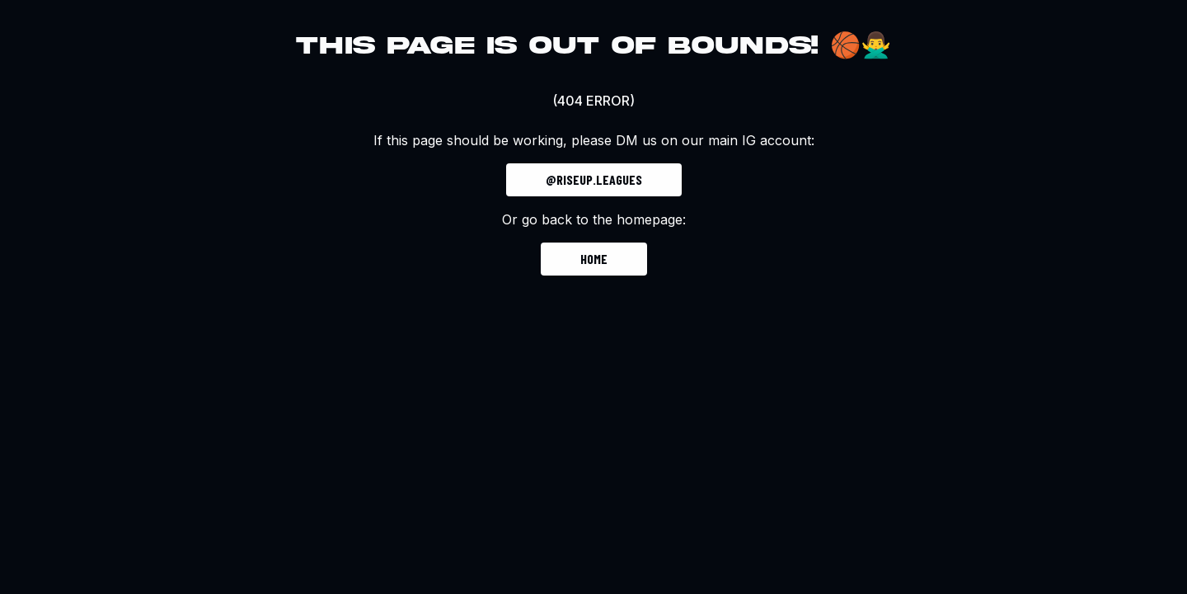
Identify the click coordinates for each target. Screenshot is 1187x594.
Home (594, 258)
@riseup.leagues (594, 179)
